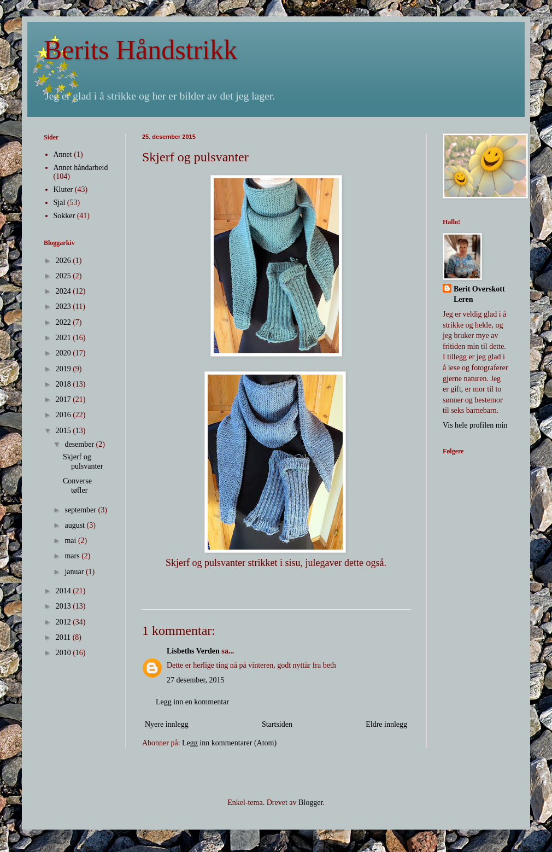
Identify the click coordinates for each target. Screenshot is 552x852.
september (81, 510)
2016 (64, 415)
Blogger (310, 802)
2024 (64, 291)
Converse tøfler (77, 485)
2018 (64, 384)
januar (74, 572)
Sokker (64, 216)
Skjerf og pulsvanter (83, 461)
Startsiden (277, 724)
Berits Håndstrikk (140, 49)
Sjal (60, 203)
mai (71, 540)
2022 (64, 322)
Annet (63, 154)
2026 (64, 260)
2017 (64, 399)
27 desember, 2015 (196, 680)
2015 (64, 431)
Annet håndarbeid (81, 168)
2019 (64, 369)
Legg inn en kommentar (192, 702)
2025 (64, 276)
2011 (64, 637)
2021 (64, 338)
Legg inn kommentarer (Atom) (229, 743)
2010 (64, 653)
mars (72, 556)
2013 (64, 606)
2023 (64, 306)
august (75, 525)
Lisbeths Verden (193, 651)
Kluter (63, 189)
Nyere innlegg (167, 724)
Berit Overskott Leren (479, 294)
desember (80, 444)
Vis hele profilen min (475, 425)
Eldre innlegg (386, 724)
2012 (64, 622)
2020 (64, 353)
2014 (64, 591)
